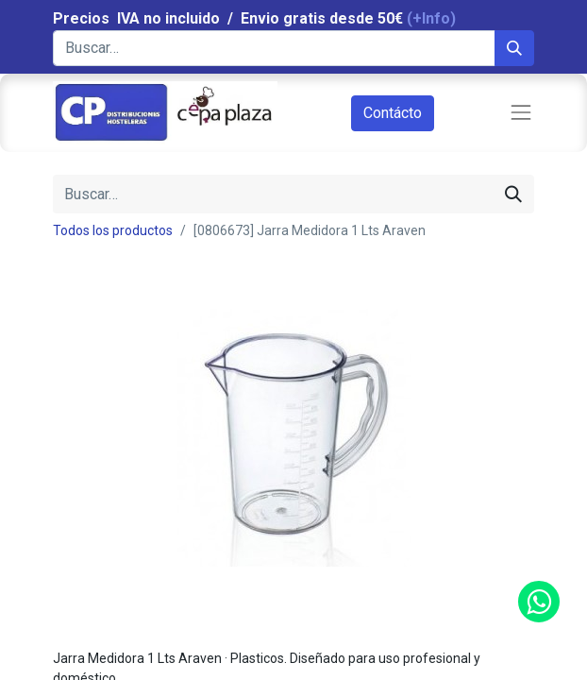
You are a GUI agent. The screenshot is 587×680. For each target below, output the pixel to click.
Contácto (392, 113)
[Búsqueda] (514, 48)
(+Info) (431, 18)
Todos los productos (113, 230)
